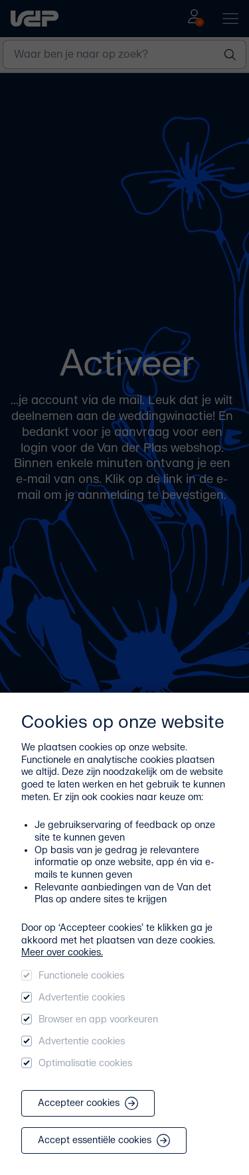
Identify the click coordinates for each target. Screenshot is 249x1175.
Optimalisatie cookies (85, 1063)
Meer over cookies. (62, 952)
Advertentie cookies (82, 997)
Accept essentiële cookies (104, 1140)
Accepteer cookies (88, 1103)
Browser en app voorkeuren (98, 1019)
